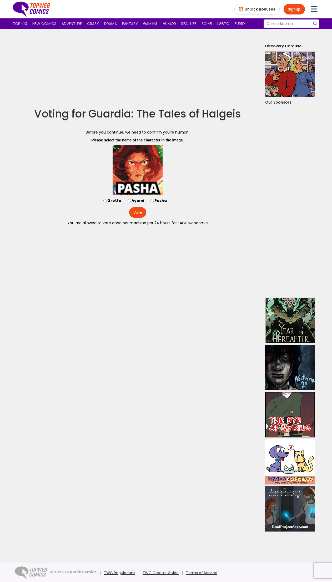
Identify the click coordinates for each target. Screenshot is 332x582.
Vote (137, 212)
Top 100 (20, 23)
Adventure (72, 23)
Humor (169, 23)
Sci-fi (207, 23)
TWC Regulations (119, 572)
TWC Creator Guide (161, 572)
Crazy (93, 23)
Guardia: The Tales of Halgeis (164, 113)
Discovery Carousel (284, 46)
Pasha (160, 200)
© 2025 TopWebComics (73, 572)
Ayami (138, 200)
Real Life (188, 23)
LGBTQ (223, 23)
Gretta (114, 200)
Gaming (150, 23)
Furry (240, 23)
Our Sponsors (278, 102)
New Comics (44, 23)
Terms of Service (201, 572)
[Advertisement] (137, 68)
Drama (110, 23)
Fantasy (130, 23)
